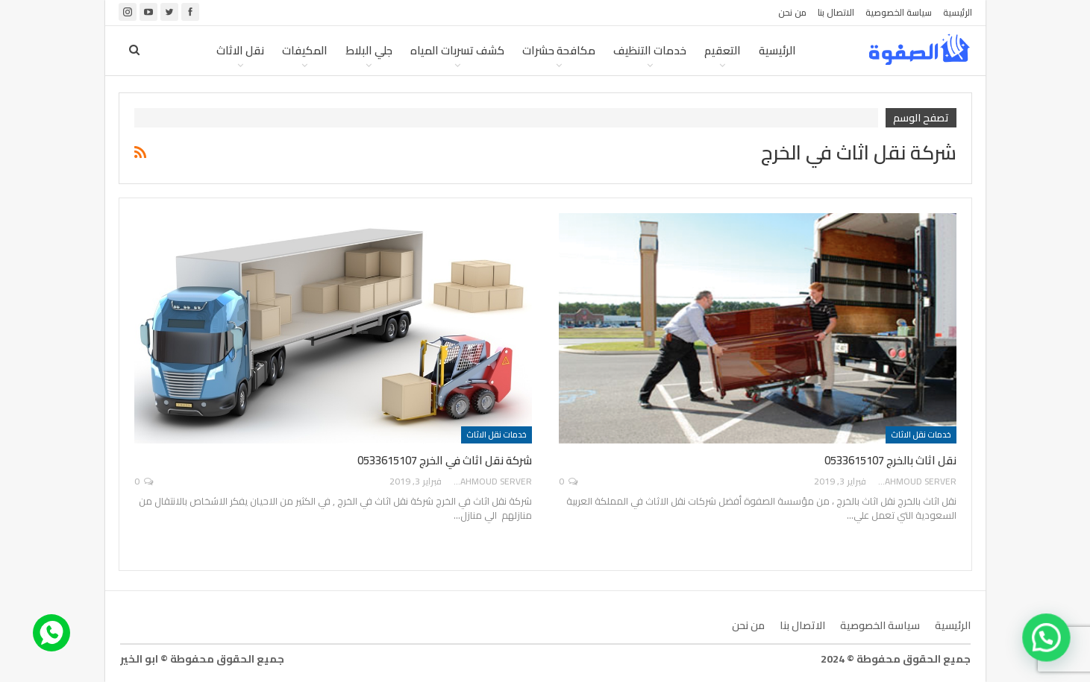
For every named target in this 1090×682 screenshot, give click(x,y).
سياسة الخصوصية (898, 12)
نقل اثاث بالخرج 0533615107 (890, 460)
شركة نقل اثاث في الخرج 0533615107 (444, 460)
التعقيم (722, 50)
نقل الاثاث (240, 50)
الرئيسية (957, 12)
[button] (1049, 645)
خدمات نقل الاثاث (921, 434)
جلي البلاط (368, 50)
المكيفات (305, 50)
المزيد (183, 50)
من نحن (792, 12)
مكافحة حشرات (558, 50)
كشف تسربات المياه (457, 50)
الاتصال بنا (836, 12)
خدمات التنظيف (649, 50)
